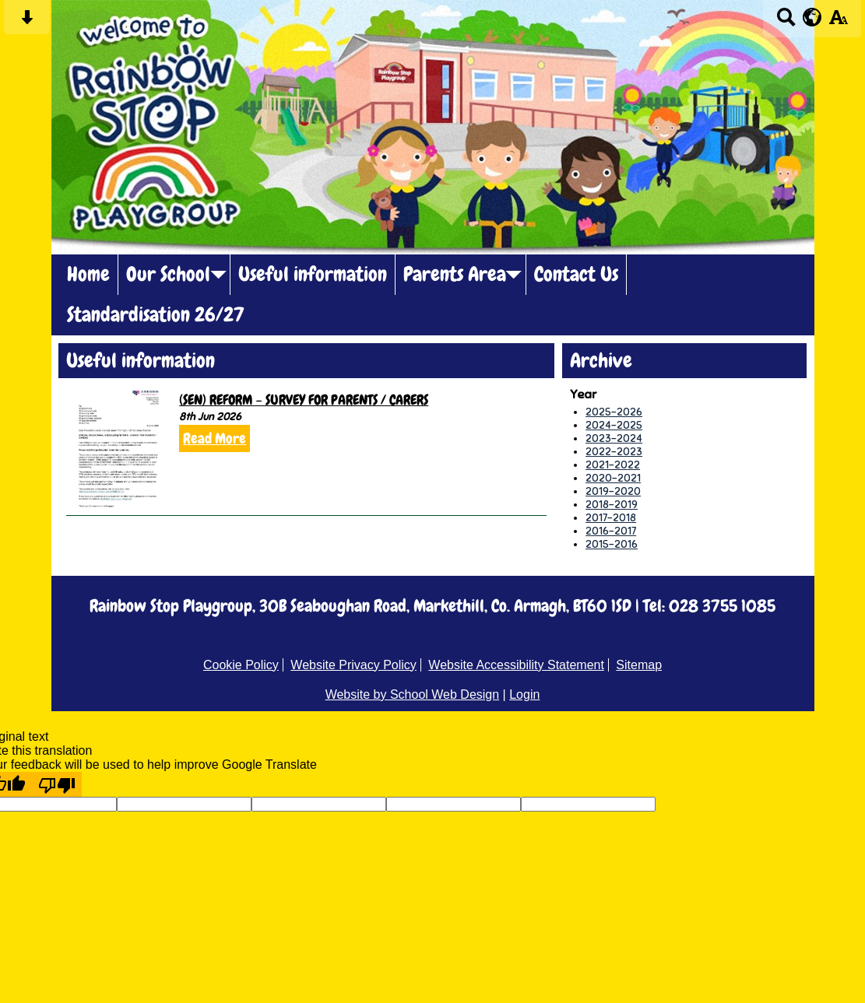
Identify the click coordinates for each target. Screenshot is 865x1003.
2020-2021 (613, 478)
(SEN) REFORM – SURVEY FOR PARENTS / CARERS (303, 400)
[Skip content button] (27, 22)
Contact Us (576, 274)
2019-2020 (613, 491)
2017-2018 (610, 517)
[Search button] (786, 22)
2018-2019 (611, 504)
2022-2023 (613, 451)
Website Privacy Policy (353, 665)
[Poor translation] (57, 784)
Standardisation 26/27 (155, 315)
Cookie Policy (241, 665)
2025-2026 (613, 412)
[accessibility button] (838, 22)
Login (524, 694)
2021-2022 (612, 465)
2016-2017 (610, 531)
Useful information (312, 274)
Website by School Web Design (412, 694)
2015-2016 (611, 544)
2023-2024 (613, 438)
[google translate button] (812, 17)
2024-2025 (613, 425)
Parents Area (454, 274)
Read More (214, 438)
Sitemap (639, 665)
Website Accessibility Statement (516, 665)
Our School (168, 274)
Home (88, 274)
